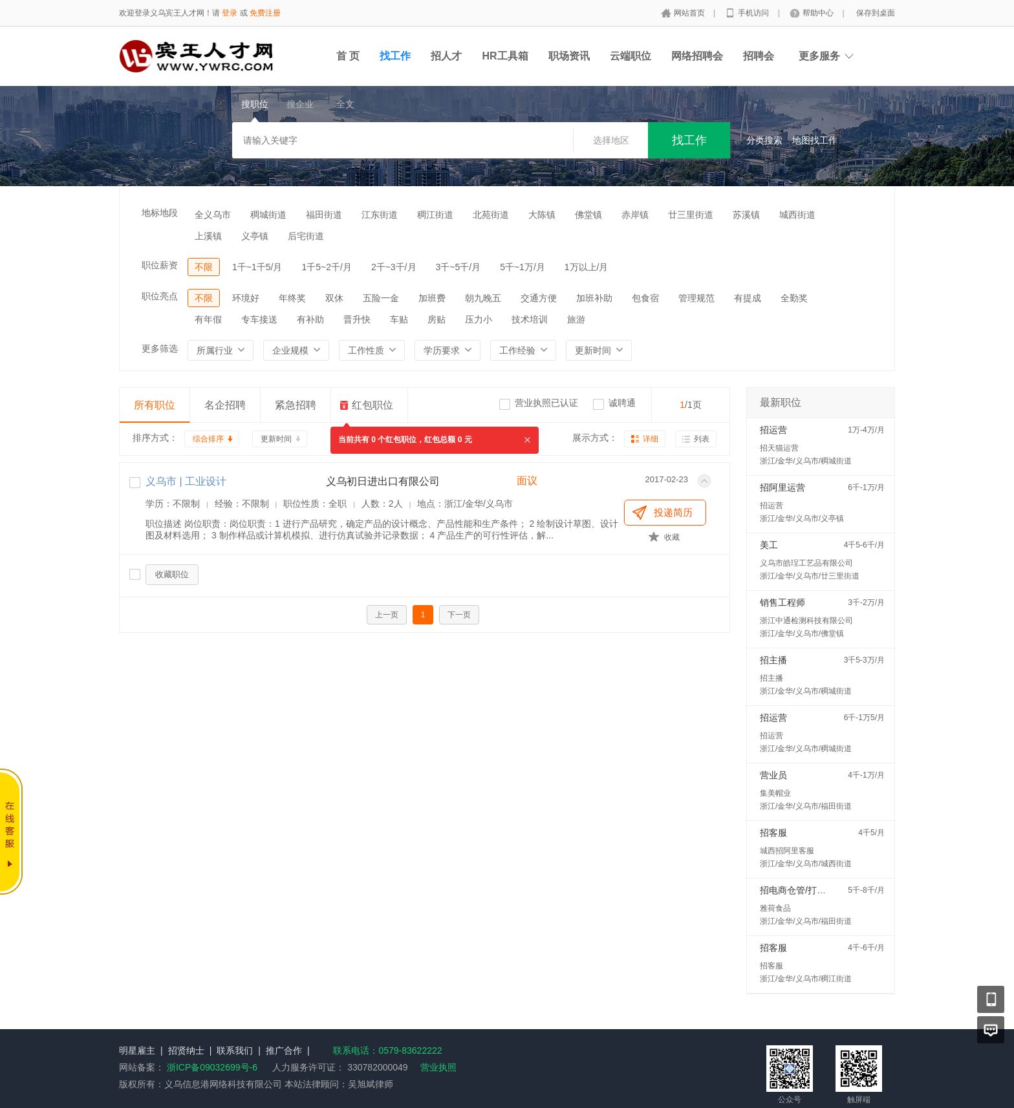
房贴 (436, 319)
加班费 (432, 298)
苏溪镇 (746, 214)
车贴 (399, 319)
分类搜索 (764, 140)
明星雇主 (137, 1050)
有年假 (208, 319)
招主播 (773, 660)
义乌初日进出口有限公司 (383, 481)
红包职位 (372, 405)
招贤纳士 (186, 1050)
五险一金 (381, 298)
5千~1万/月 (522, 267)
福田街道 (324, 214)
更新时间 (276, 438)
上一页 (386, 614)
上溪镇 (208, 236)
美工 (769, 545)
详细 (650, 438)
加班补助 (594, 298)
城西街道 (797, 214)
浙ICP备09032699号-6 (212, 1067)
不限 (204, 267)
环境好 (245, 298)
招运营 (773, 430)
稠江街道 (435, 214)
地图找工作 (814, 140)
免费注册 (265, 12)
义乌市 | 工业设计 (186, 481)
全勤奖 (794, 298)
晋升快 (357, 319)
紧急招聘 (295, 405)
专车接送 (259, 319)
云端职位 (630, 55)
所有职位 (154, 405)
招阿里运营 (782, 487)
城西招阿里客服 (787, 850)
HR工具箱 (505, 55)
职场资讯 (569, 55)
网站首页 (690, 12)
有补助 (310, 319)
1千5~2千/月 (326, 267)
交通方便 (539, 298)
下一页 (459, 614)
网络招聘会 (697, 55)
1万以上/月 (587, 267)
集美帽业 (775, 793)
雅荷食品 (775, 908)
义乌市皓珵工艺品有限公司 (806, 563)
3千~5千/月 (458, 267)
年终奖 (292, 298)
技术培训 (530, 319)
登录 (229, 12)
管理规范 (696, 298)
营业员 (773, 775)
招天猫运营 (779, 448)
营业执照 (438, 1067)
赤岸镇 (635, 214)
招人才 (446, 55)
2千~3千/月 (393, 267)
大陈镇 (542, 214)
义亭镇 (254, 236)
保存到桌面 (875, 12)
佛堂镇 (588, 214)
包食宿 (645, 298)
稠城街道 (268, 214)
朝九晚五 (483, 298)
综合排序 (208, 438)
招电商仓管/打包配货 (802, 890)
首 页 (348, 55)
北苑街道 (491, 214)
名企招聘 (225, 405)
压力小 (478, 319)
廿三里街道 (690, 214)
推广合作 (284, 1050)
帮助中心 (819, 12)
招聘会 (758, 55)
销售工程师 (782, 602)
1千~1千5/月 (257, 267)
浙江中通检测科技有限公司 (806, 620)
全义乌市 (213, 214)
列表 (701, 438)
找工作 (395, 55)
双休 (334, 298)
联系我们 (235, 1050)
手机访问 (754, 12)
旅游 (576, 319)
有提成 (747, 298)
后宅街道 (306, 236)
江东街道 (379, 214)
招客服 (773, 832)
